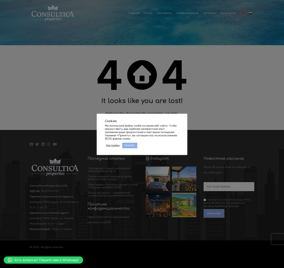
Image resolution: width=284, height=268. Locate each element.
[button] (43, 260)
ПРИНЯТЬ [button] (129, 145)
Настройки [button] (113, 145)
